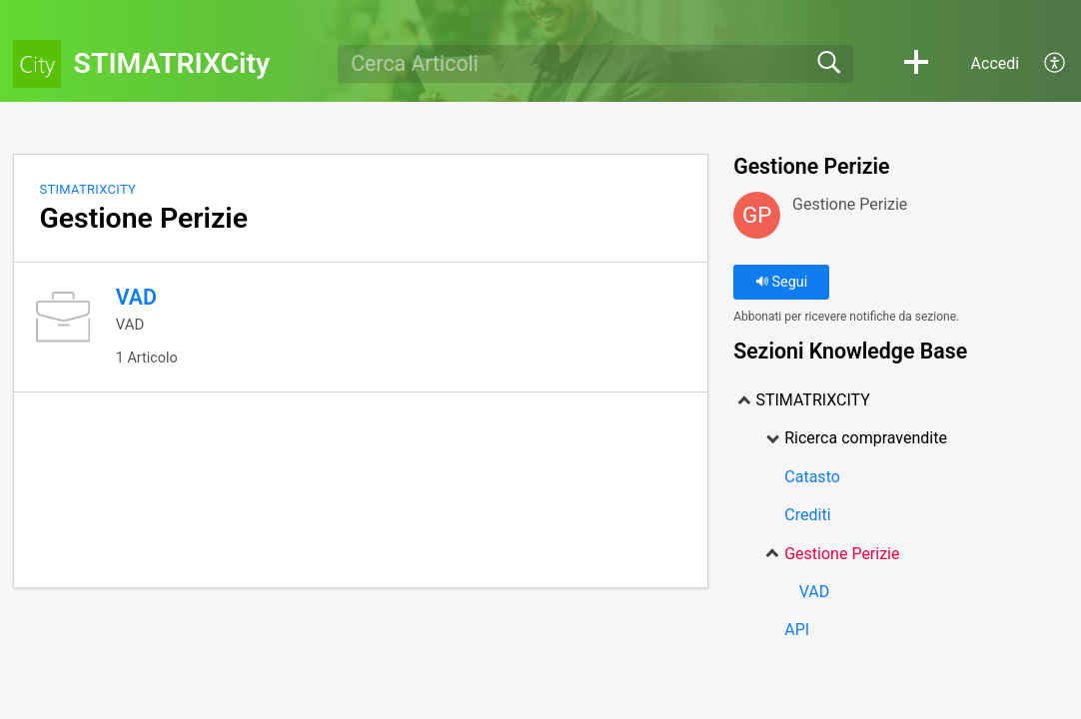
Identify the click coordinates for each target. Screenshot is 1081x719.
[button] (916, 64)
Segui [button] (781, 282)
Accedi (995, 63)
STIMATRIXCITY (87, 189)
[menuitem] (1043, 64)
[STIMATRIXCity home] (37, 64)
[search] (595, 64)
